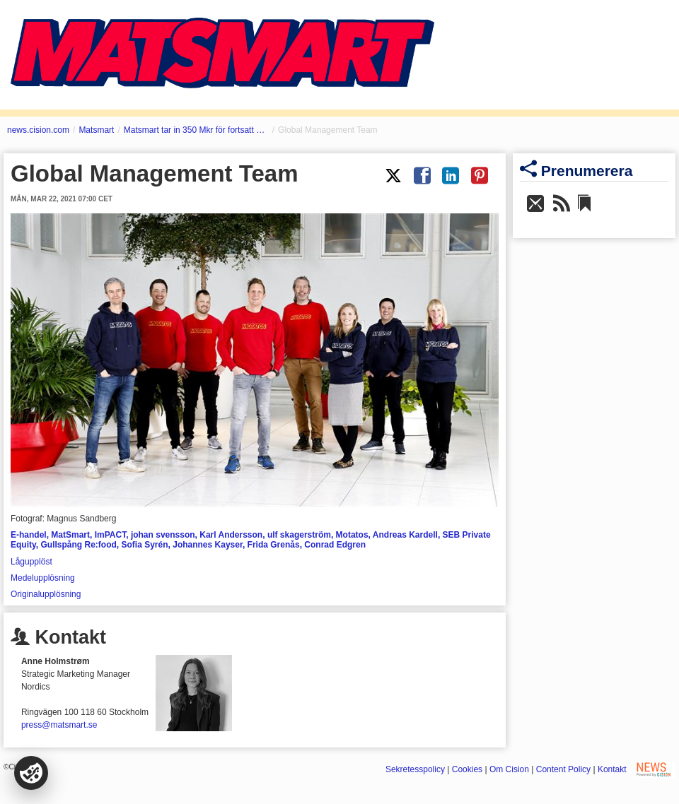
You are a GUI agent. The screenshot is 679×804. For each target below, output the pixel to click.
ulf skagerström (299, 535)
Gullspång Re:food (78, 545)
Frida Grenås (274, 545)
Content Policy (563, 769)
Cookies (467, 769)
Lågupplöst (31, 562)
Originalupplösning (46, 594)
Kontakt (612, 769)
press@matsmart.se (59, 725)
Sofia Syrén (144, 545)
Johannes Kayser (208, 545)
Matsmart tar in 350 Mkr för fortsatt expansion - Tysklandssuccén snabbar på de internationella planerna (196, 130)
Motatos (352, 535)
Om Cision (509, 769)
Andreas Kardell (405, 535)
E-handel (29, 535)
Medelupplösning (43, 578)
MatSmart (70, 535)
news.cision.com (38, 130)
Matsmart (96, 130)
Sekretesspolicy (415, 769)
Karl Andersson (230, 535)
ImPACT (110, 535)
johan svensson (163, 535)
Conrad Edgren (335, 545)
